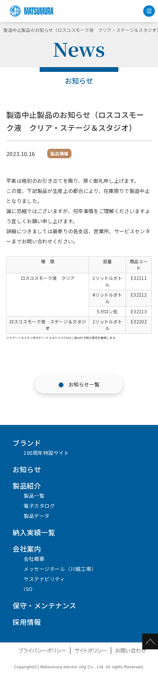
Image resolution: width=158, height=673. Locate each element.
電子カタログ (39, 505)
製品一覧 (34, 495)
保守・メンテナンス (44, 605)
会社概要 (34, 558)
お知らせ (27, 469)
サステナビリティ (44, 579)
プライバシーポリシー (42, 650)
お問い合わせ (130, 650)
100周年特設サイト (46, 452)
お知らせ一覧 (84, 384)
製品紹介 (27, 485)
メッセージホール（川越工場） (60, 568)
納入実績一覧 (34, 532)
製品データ (37, 515)
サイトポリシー (91, 650)
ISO (28, 589)
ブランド (27, 443)
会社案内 (27, 548)
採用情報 (27, 622)
